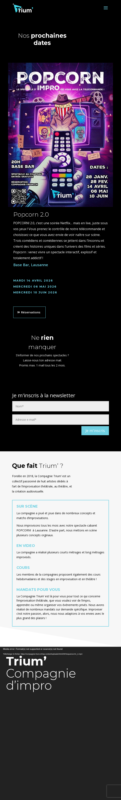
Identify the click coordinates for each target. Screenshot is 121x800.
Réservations (30, 312)
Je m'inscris (95, 430)
